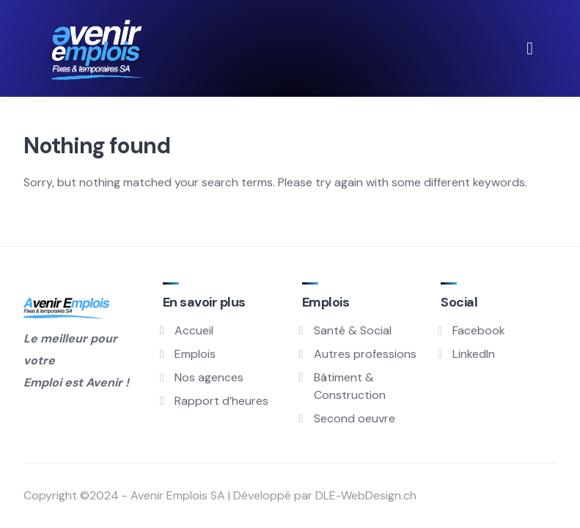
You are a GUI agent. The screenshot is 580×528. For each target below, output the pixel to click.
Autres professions (365, 354)
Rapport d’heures (221, 400)
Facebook (478, 330)
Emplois (195, 354)
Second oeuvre (354, 418)
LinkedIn (473, 354)
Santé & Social (353, 330)
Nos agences (209, 377)
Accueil (194, 330)
